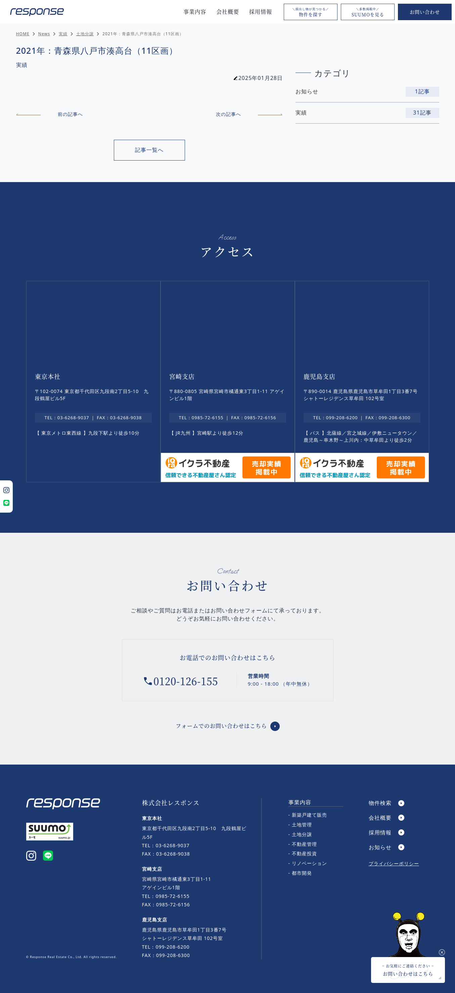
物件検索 (380, 803)
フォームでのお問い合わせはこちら (221, 726)
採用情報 (260, 11)
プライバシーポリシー (394, 863)
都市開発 (302, 873)
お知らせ (380, 847)
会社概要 (227, 11)
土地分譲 (302, 834)
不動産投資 (304, 853)
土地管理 (302, 824)
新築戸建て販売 (309, 815)
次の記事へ (249, 114)
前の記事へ (49, 114)
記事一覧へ (149, 150)
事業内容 (194, 11)
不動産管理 (304, 844)
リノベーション (309, 863)
